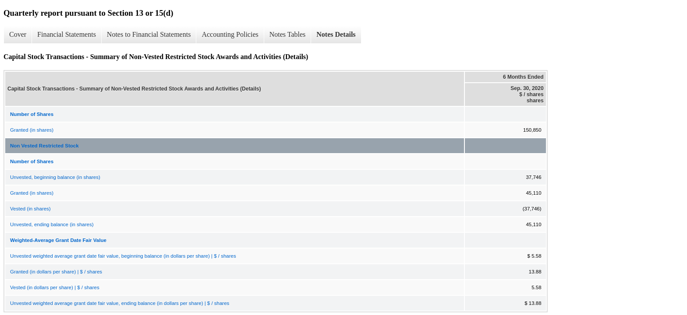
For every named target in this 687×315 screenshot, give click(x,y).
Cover (17, 34)
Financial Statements (66, 34)
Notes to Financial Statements (149, 34)
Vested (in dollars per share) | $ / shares (54, 287)
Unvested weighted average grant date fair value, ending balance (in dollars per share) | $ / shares (119, 303)
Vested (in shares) (30, 208)
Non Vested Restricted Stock (44, 145)
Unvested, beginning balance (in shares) (55, 177)
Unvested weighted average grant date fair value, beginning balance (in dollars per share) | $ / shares (123, 256)
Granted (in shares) (31, 130)
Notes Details (335, 34)
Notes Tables (287, 34)
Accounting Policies (230, 34)
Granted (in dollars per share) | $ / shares (56, 271)
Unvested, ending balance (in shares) (52, 224)
